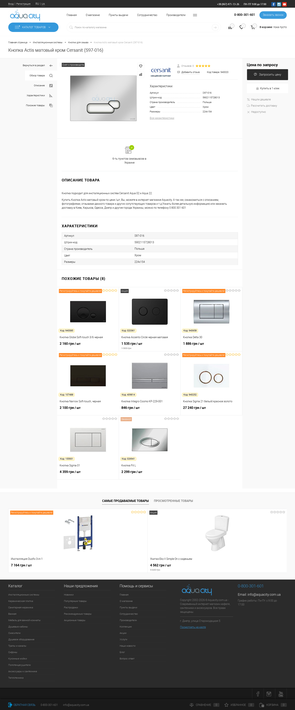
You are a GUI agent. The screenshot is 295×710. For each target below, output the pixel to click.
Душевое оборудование (21, 639)
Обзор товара (41, 75)
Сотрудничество (147, 15)
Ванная (12, 613)
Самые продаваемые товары (125, 501)
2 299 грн (149, 474)
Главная (72, 15)
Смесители (14, 633)
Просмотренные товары (173, 501)
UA (43, 3)
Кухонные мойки (17, 658)
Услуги (123, 639)
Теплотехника (16, 677)
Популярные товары (75, 601)
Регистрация (23, 3)
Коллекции (126, 626)
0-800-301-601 (49, 704)
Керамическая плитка (20, 601)
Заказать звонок (273, 15)
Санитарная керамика (20, 607)
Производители (176, 15)
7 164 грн (21, 565)
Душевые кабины (18, 626)
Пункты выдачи (118, 15)
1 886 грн (211, 346)
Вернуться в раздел (38, 65)
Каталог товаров (33, 27)
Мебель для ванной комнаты (24, 620)
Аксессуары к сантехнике (22, 671)
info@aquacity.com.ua (264, 594)
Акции (123, 633)
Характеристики (40, 95)
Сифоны (12, 652)
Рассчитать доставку (262, 105)
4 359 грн (88, 474)
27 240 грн (211, 410)
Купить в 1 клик (267, 88)
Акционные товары (74, 620)
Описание (43, 85)
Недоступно (256, 111)
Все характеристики (162, 118)
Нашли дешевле (259, 99)
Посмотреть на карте (193, 627)
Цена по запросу (262, 65)
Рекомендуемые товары (78, 613)
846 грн (149, 410)
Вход (11, 3)
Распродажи (71, 607)
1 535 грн (149, 346)
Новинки (69, 594)
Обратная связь (22, 704)
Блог (122, 652)
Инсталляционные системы (23, 594)
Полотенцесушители (19, 665)
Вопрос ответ (127, 658)
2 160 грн (88, 346)
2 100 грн (88, 410)
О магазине (93, 15)
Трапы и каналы (17, 645)
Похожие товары (39, 105)
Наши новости (127, 645)
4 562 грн (92, 567)
